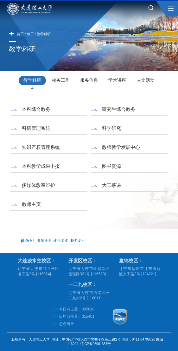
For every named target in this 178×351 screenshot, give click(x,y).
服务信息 (89, 80)
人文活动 (146, 80)
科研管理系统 (36, 128)
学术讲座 (117, 80)
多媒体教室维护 (38, 185)
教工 (30, 34)
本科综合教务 (36, 109)
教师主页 (31, 204)
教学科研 (44, 34)
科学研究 (111, 128)
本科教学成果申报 (41, 166)
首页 (20, 34)
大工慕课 (111, 185)
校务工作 (61, 80)
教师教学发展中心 (121, 147)
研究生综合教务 (118, 109)
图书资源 (111, 166)
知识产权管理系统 (41, 147)
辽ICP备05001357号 (95, 344)
